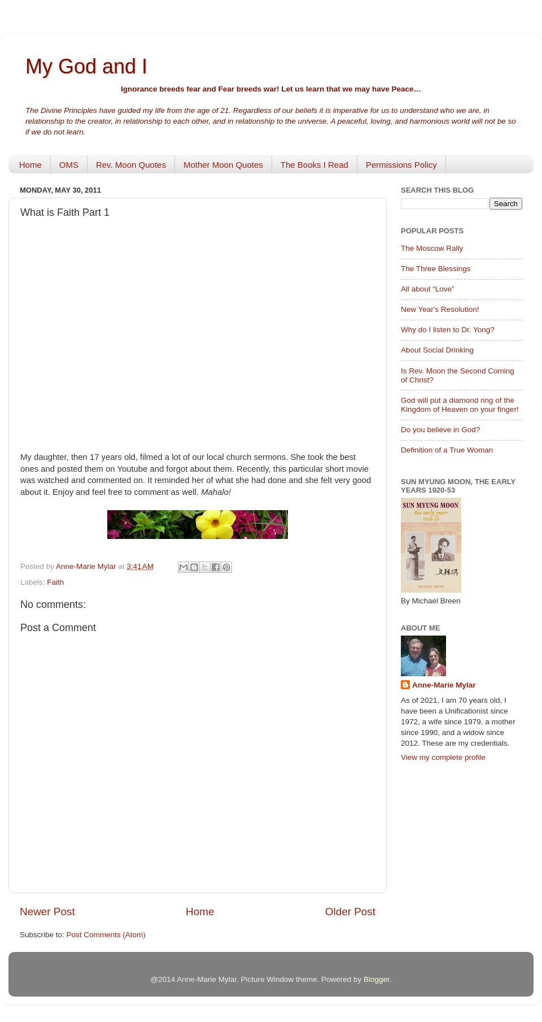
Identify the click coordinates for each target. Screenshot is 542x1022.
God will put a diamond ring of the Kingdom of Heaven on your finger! (460, 405)
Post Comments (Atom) (106, 934)
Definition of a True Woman (447, 450)
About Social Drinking (437, 350)
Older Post (350, 911)
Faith (55, 582)
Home (30, 164)
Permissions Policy (401, 164)
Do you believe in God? (440, 429)
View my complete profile (443, 757)
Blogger (377, 979)
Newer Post (47, 911)
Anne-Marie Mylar (444, 685)
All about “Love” (427, 289)
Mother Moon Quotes (223, 164)
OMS (68, 164)
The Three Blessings (436, 268)
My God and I (86, 66)
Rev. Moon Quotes (131, 164)
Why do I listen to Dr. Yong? (448, 329)
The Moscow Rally (432, 248)
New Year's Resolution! (440, 309)
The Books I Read (314, 164)
